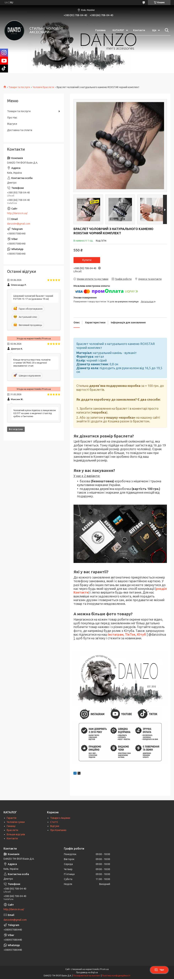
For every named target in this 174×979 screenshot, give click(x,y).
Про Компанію (58, 830)
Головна (100, 30)
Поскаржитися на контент (86, 975)
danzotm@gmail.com (18, 223)
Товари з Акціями (60, 818)
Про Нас (12, 117)
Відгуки (12, 123)
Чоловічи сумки (16, 822)
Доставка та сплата (19, 130)
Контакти (139, 30)
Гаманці (11, 826)
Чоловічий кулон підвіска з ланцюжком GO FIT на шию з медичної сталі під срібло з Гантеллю (34, 413)
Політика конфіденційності (116, 975)
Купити (86, 260)
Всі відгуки (16, 429)
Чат (159, 969)
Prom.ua (104, 969)
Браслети (12, 830)
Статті (54, 822)
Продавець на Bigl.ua (87, 972)
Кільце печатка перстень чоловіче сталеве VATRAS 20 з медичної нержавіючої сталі (32, 362)
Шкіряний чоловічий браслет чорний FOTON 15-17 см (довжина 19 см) (33, 297)
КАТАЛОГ (118, 30)
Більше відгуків (16, 834)
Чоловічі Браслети (43, 87)
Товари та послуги (19, 87)
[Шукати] (166, 30)
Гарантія (11, 818)
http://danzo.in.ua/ (17, 213)
